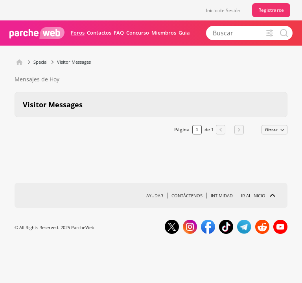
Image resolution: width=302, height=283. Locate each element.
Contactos (99, 32)
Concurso (137, 32)
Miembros (163, 32)
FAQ (119, 32)
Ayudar (154, 195)
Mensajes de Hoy (37, 79)
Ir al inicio (253, 195)
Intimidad (222, 195)
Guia (184, 32)
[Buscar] (243, 33)
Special (40, 62)
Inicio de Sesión (223, 10)
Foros (78, 32)
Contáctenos (187, 195)
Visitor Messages (74, 62)
